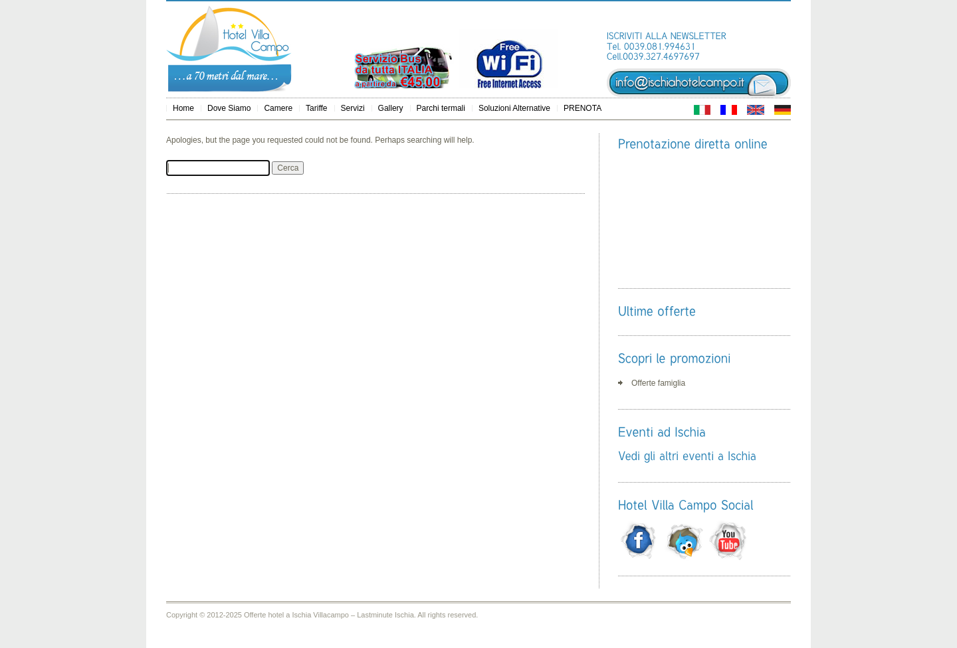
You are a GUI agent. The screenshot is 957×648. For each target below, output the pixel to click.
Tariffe (316, 108)
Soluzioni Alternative (514, 108)
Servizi (353, 108)
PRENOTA (582, 108)
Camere (278, 108)
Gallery (390, 108)
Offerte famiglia (658, 383)
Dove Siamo (229, 108)
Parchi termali (441, 108)
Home (183, 108)
